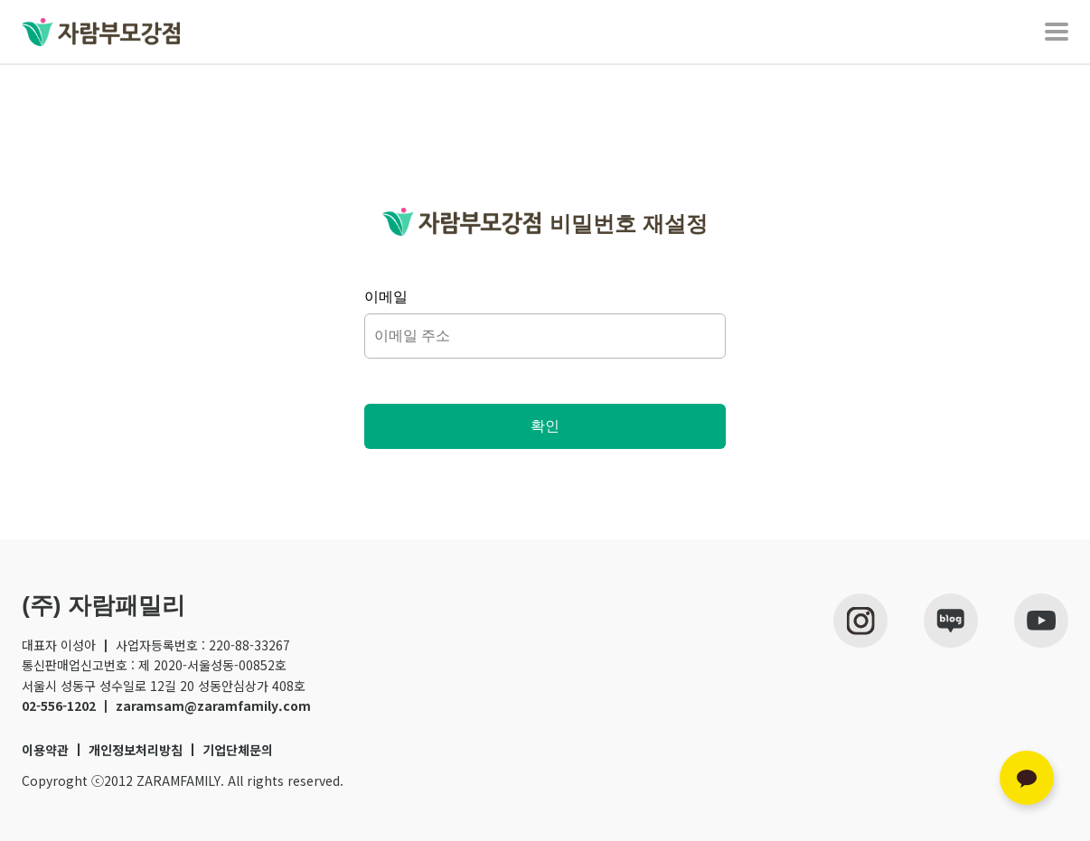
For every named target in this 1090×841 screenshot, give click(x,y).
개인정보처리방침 (136, 749)
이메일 (386, 297)
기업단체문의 (237, 749)
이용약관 (45, 749)
